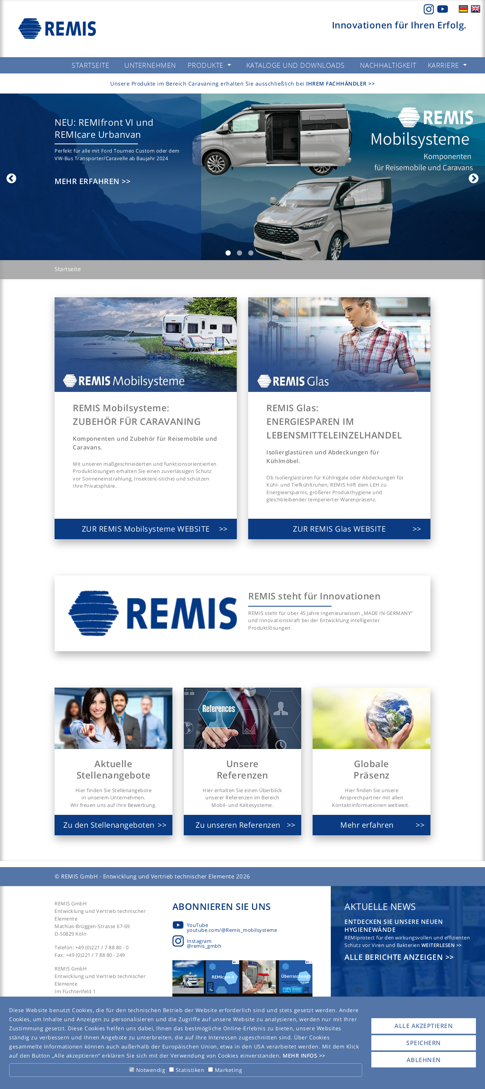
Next (472, 177)
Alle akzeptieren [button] (423, 1026)
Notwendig (147, 1069)
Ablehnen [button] (424, 1060)
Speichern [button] (423, 1043)
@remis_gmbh (204, 945)
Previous (9, 177)
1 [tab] (228, 253)
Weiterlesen (438, 945)
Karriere (445, 65)
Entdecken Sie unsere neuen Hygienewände (393, 925)
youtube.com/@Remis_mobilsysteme (232, 930)
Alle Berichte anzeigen (394, 957)
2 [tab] (239, 253)
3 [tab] (251, 253)
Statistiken (186, 1069)
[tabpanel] (242, 177)
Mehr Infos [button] (301, 1055)
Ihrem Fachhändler (337, 83)
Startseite (68, 269)
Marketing (225, 1069)
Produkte (207, 65)
